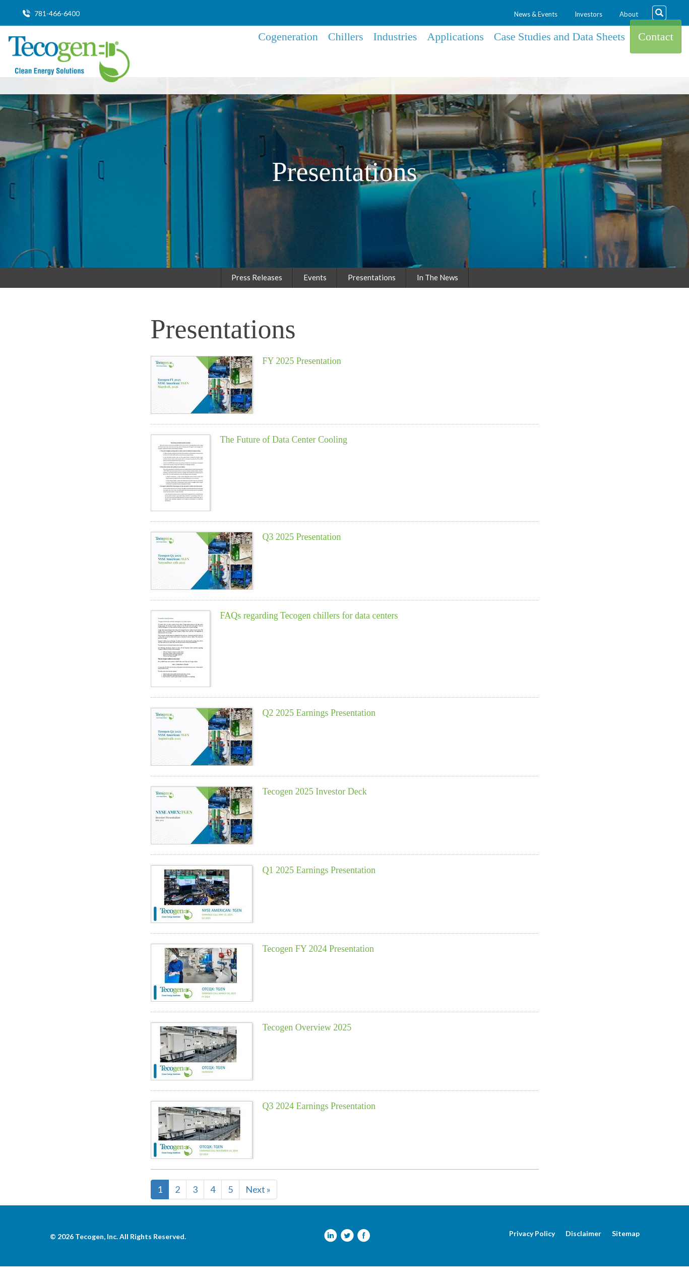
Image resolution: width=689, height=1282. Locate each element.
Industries (395, 58)
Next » (258, 1204)
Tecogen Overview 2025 (307, 1043)
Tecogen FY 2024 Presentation (318, 964)
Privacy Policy (532, 1249)
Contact (655, 58)
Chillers (345, 58)
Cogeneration (288, 58)
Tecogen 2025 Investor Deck (315, 807)
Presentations (372, 292)
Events (315, 292)
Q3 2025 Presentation (302, 552)
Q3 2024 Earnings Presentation (319, 1122)
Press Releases (256, 292)
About (628, 14)
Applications (455, 58)
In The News (437, 292)
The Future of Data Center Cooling (283, 455)
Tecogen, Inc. (96, 1252)
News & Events (535, 14)
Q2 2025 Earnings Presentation (319, 728)
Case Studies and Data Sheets (559, 58)
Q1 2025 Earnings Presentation (319, 886)
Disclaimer (583, 1249)
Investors (588, 14)
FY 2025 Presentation (302, 377)
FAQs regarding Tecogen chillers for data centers (309, 631)
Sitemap (626, 1249)
